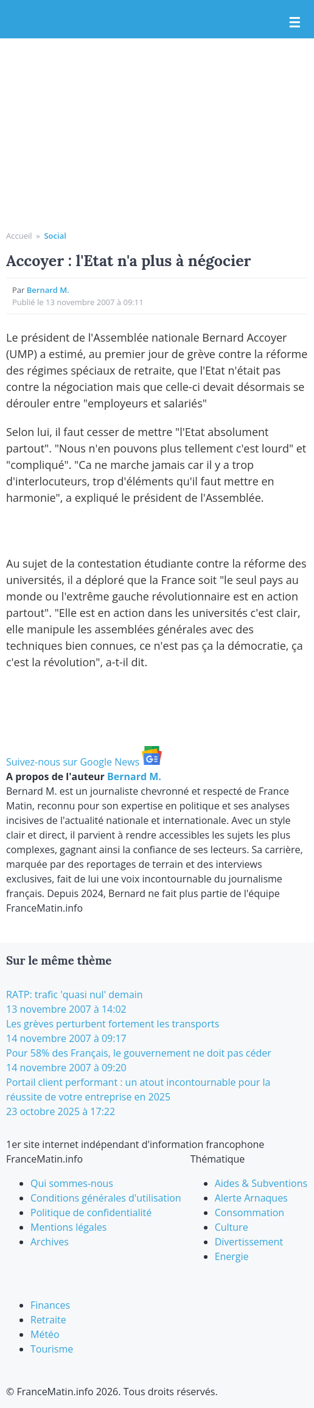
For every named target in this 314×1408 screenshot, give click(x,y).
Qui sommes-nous (71, 1183)
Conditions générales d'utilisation (105, 1198)
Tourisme (51, 1349)
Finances (50, 1305)
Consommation (249, 1212)
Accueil (19, 235)
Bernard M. (48, 289)
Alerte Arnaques (251, 1198)
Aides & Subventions (261, 1183)
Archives (49, 1241)
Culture (231, 1227)
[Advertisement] (157, 139)
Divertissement (249, 1241)
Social (55, 235)
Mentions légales (68, 1227)
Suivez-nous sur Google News (84, 762)
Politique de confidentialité (91, 1212)
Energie (232, 1256)
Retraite (48, 1319)
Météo (45, 1334)
